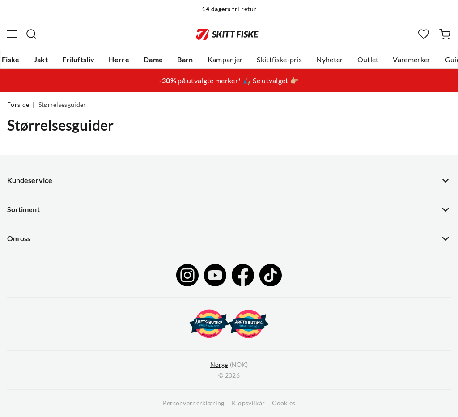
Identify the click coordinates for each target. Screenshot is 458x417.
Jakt (41, 59)
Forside (18, 104)
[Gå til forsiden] (227, 34)
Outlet (368, 59)
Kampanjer (225, 59)
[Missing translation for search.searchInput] (31, 34)
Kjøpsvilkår (248, 403)
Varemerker (411, 59)
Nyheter (329, 59)
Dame (153, 59)
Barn (185, 59)
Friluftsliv (78, 59)
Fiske (11, 59)
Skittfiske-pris (279, 59)
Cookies (283, 403)
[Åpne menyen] (12, 34)
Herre (119, 59)
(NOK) (229, 365)
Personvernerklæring (194, 403)
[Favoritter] (423, 34)
